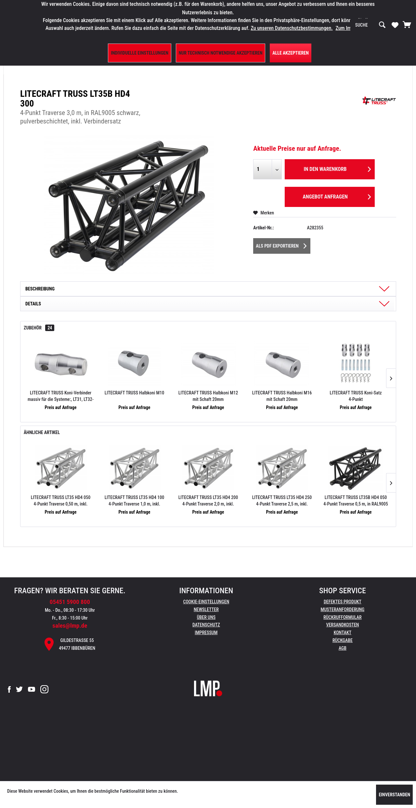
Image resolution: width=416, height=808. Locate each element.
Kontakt (343, 632)
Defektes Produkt (342, 601)
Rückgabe (342, 640)
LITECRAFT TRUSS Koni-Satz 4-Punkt (356, 396)
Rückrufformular (342, 617)
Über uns (206, 617)
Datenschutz (206, 624)
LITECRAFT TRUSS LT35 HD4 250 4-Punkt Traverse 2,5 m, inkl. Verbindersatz (282, 501)
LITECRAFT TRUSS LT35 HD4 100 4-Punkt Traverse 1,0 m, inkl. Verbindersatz (134, 501)
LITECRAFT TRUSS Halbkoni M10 (134, 392)
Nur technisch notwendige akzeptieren (221, 53)
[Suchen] (382, 25)
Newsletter (206, 609)
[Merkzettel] (395, 24)
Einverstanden (394, 794)
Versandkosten (342, 624)
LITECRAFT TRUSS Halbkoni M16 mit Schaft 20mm (282, 396)
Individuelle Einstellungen (139, 53)
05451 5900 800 (70, 602)
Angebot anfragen (337, 196)
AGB (342, 648)
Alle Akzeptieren (290, 53)
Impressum (206, 632)
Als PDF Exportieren (281, 245)
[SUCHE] (370, 25)
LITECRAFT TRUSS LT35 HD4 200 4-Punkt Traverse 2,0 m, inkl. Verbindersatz (208, 501)
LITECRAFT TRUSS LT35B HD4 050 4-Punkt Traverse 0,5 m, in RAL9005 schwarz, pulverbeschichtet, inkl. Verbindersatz (355, 501)
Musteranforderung (343, 609)
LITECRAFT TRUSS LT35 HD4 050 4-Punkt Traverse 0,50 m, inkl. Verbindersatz (61, 501)
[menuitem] (370, 25)
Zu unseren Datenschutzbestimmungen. (291, 28)
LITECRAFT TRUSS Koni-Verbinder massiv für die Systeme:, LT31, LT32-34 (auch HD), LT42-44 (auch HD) (61, 396)
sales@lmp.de (69, 625)
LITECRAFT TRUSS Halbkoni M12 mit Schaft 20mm (208, 396)
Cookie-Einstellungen (206, 601)
